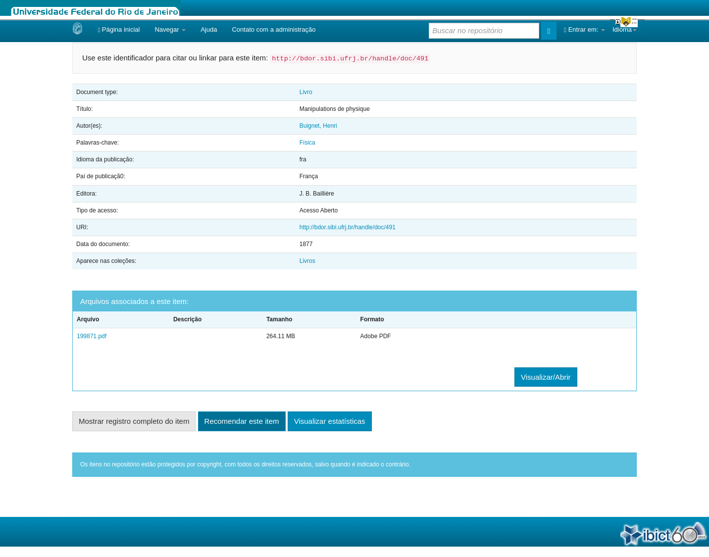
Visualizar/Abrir (546, 377)
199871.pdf (91, 336)
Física (307, 142)
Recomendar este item (241, 421)
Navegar (170, 29)
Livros (307, 260)
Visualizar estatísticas (329, 421)
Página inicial (119, 29)
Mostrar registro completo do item (134, 421)
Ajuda (209, 29)
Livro (306, 92)
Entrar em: (584, 29)
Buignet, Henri (318, 125)
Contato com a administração (273, 29)
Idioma (624, 29)
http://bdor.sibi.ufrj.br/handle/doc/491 (348, 227)
